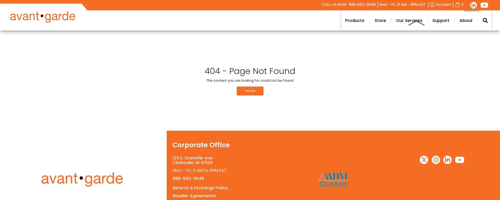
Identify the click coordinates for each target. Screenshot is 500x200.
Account (440, 4)
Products (382, 20)
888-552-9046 (188, 178)
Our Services (436, 20)
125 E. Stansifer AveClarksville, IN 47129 (193, 160)
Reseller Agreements (194, 196)
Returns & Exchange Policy (200, 188)
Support (468, 20)
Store (407, 20)
